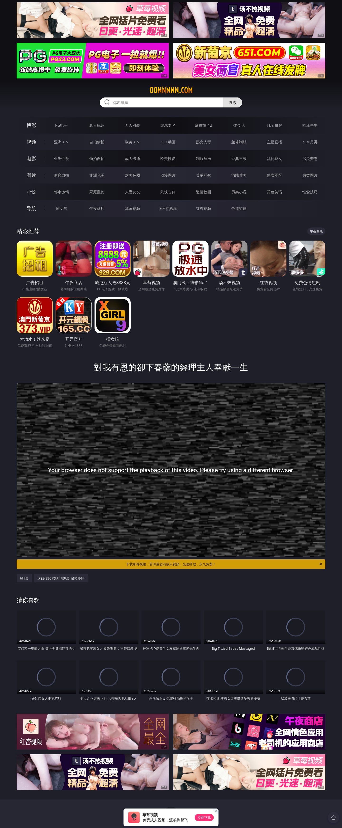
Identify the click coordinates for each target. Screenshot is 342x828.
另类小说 (239, 191)
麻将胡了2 (203, 125)
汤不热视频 (167, 208)
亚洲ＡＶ (61, 142)
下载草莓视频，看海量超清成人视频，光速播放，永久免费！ (224, 564)
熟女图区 (274, 175)
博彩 (31, 125)
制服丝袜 (203, 158)
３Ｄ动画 (168, 142)
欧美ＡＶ (132, 142)
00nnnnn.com (171, 90)
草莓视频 (132, 208)
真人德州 (96, 125)
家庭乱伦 (96, 191)
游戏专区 (168, 125)
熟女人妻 (203, 142)
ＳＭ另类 (310, 142)
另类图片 (310, 175)
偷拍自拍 (96, 158)
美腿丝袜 (203, 175)
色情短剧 (239, 208)
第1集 (24, 578)
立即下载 (204, 817)
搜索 (233, 102)
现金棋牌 (274, 125)
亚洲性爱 (61, 158)
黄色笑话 (274, 191)
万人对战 (132, 125)
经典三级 (239, 158)
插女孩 (61, 208)
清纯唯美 (239, 175)
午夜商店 (96, 208)
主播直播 (274, 142)
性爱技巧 (310, 191)
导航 (31, 208)
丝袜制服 (239, 142)
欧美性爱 (168, 158)
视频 (31, 142)
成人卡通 (132, 158)
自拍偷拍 (96, 142)
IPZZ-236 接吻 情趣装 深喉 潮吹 (61, 578)
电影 (31, 158)
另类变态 (310, 158)
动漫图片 (168, 175)
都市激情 (61, 191)
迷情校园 (203, 191)
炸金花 (239, 125)
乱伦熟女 (274, 158)
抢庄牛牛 (310, 125)
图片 (31, 175)
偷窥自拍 (61, 175)
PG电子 (61, 125)
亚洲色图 (96, 175)
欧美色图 (132, 175)
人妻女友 (132, 191)
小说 (31, 192)
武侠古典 (168, 191)
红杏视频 (203, 208)
